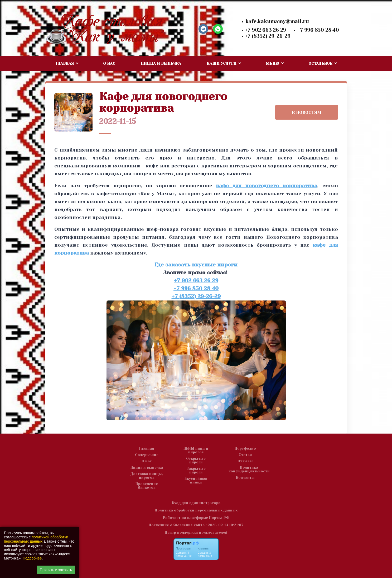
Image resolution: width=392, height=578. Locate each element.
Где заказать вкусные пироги (196, 265)
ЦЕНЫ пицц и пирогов (195, 450)
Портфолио (245, 448)
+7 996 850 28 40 (318, 30)
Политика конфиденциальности (249, 469)
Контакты (245, 478)
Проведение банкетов (146, 486)
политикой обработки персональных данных (36, 539)
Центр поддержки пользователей (196, 532)
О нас (109, 63)
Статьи (245, 455)
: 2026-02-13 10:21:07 (224, 525)
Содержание (146, 455)
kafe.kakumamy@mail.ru (277, 21)
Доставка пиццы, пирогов (146, 476)
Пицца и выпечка (161, 63)
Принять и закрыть (56, 570)
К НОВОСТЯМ (306, 112)
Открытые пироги (196, 460)
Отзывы (245, 461)
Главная (146, 448)
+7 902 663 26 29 (265, 30)
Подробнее (32, 558)
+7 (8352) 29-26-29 (268, 36)
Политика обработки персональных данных (196, 510)
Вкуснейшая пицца (196, 480)
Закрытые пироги (196, 470)
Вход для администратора (196, 503)
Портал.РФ (219, 518)
